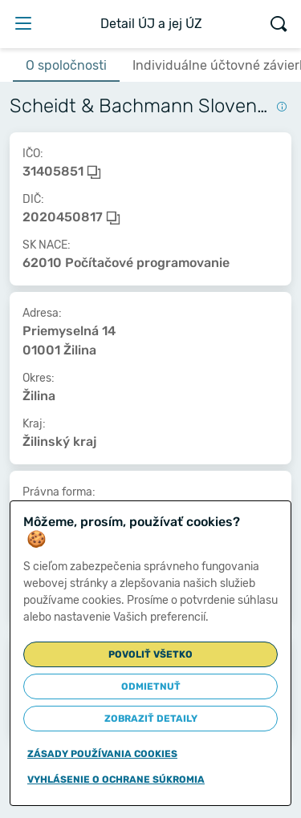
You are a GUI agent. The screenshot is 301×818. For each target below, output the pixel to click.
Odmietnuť (151, 686)
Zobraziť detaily (150, 718)
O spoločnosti (66, 65)
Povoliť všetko (150, 654)
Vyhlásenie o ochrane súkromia (116, 779)
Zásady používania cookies (102, 753)
